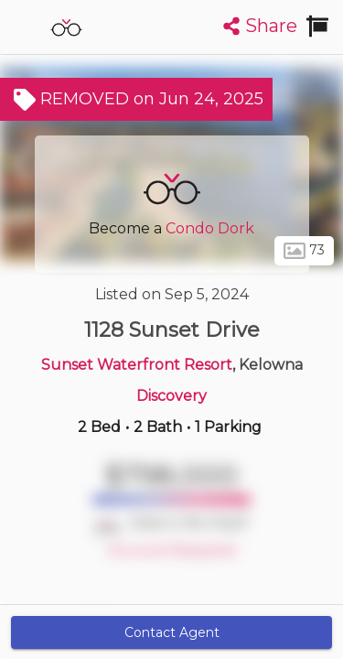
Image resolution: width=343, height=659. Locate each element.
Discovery (171, 396)
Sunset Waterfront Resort (136, 364)
